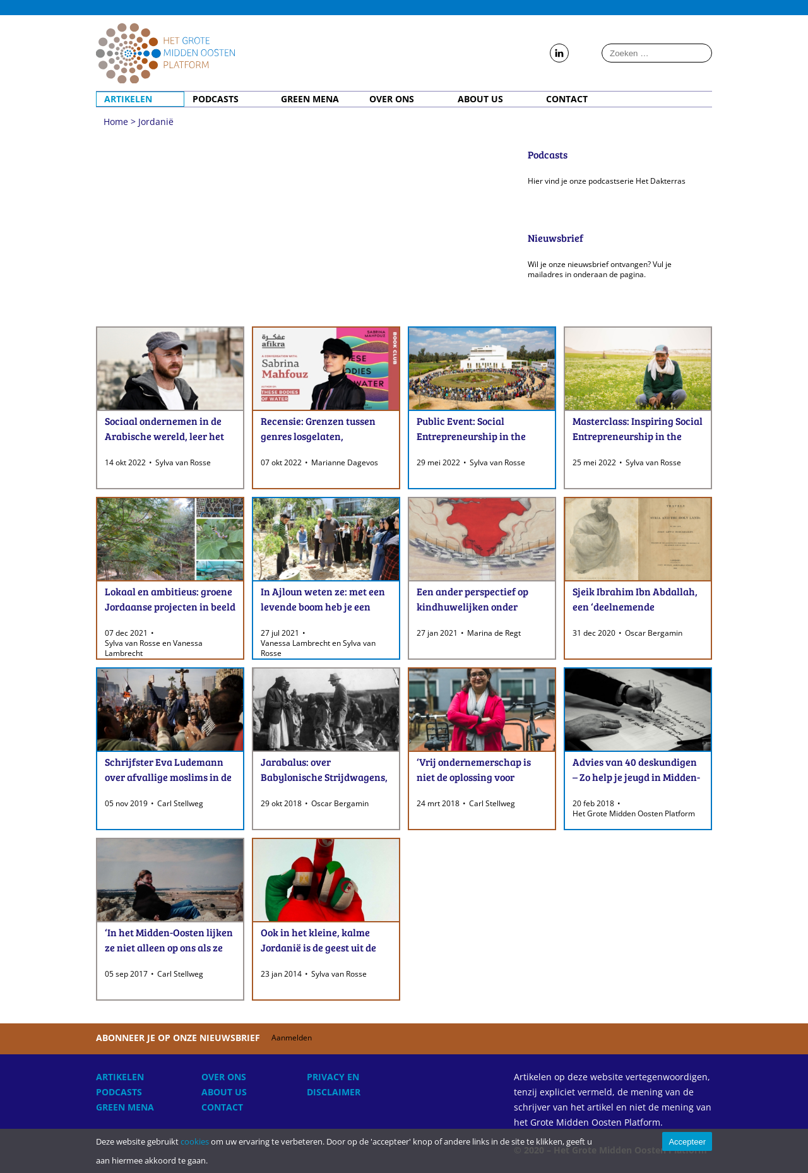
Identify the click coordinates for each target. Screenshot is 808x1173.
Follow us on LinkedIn (559, 54)
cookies (195, 1141)
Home (165, 53)
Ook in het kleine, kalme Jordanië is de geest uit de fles (318, 947)
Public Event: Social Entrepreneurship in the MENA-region (471, 436)
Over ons (391, 99)
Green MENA (310, 99)
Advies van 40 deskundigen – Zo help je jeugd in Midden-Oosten (636, 777)
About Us (480, 99)
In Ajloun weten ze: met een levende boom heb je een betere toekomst (323, 606)
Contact (567, 99)
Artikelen (128, 99)
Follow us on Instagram (584, 54)
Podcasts (216, 99)
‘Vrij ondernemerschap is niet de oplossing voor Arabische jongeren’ (474, 777)
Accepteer (687, 1141)
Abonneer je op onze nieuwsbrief (211, 1038)
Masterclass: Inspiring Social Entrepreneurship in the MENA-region (638, 436)
